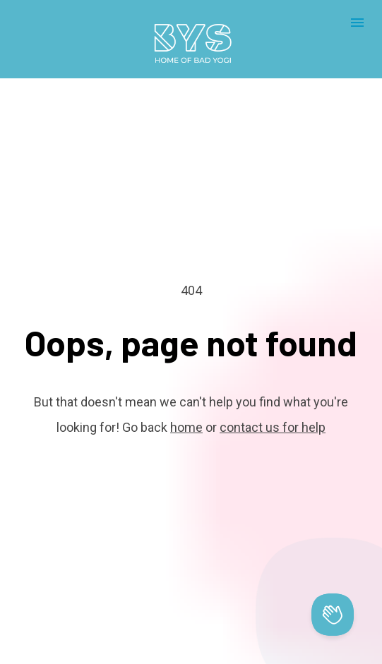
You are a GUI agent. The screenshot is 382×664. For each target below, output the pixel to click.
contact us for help (273, 409)
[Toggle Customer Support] (332, 614)
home (186, 409)
